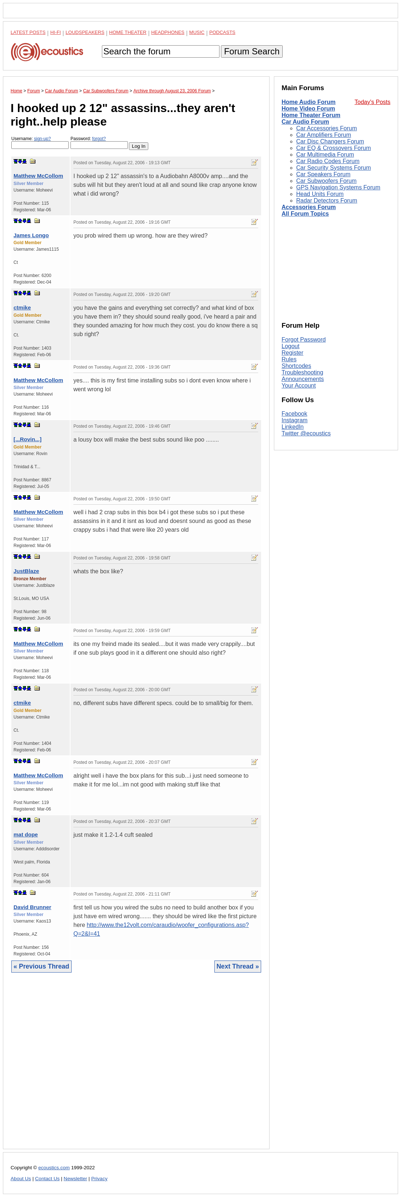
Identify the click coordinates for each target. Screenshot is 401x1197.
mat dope (26, 834)
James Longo (31, 235)
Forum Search (251, 51)
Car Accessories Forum (326, 128)
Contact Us (47, 1178)
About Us (21, 1178)
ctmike (22, 307)
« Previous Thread (41, 966)
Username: (40, 142)
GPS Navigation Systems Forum (338, 187)
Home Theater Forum (311, 115)
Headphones (167, 32)
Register (292, 353)
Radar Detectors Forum (326, 200)
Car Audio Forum (305, 122)
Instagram (295, 420)
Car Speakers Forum (323, 174)
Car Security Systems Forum (333, 168)
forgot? (99, 138)
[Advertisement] (136, 1066)
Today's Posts (372, 102)
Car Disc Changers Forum (330, 141)
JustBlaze (26, 571)
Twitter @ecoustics (306, 433)
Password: (99, 142)
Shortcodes (296, 366)
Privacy (99, 1178)
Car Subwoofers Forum (326, 181)
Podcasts (222, 32)
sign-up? (42, 138)
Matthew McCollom (38, 176)
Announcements (303, 379)
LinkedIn (293, 427)
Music (197, 32)
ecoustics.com (54, 1167)
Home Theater (127, 32)
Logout (290, 346)
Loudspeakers (85, 32)
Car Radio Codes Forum (327, 161)
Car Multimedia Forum (325, 154)
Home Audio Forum (309, 102)
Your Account (299, 385)
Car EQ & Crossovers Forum (333, 148)
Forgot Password (304, 339)
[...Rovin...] (28, 439)
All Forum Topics (305, 214)
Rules (289, 359)
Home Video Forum (308, 108)
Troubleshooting (302, 372)
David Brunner (32, 907)
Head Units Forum (320, 194)
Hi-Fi (55, 32)
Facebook (294, 414)
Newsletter (75, 1178)
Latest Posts (28, 32)
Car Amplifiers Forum (323, 135)
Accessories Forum (309, 207)
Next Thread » (238, 966)
